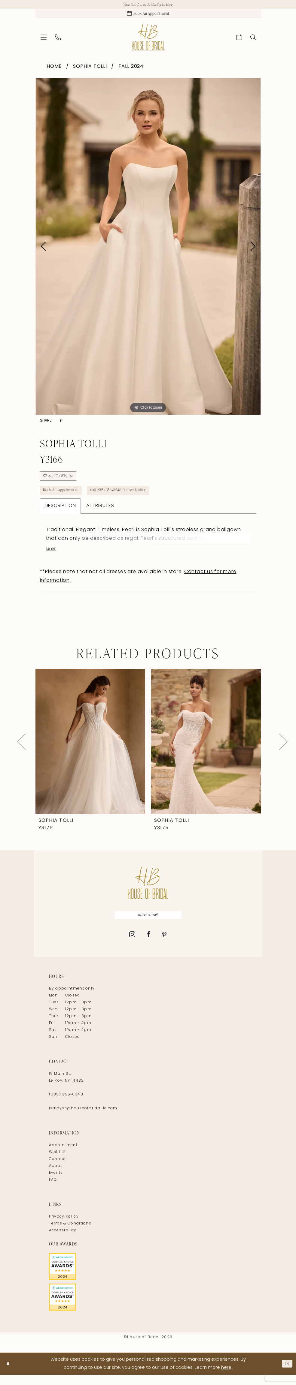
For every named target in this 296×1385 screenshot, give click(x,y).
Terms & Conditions (70, 1234)
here (226, 1378)
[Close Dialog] (9, 1373)
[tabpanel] (148, 249)
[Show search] (253, 40)
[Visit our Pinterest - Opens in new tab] (164, 945)
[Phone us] (58, 40)
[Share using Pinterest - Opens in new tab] (61, 423)
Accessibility (63, 1240)
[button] (43, 40)
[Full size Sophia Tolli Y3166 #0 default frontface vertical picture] (148, 249)
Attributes (100, 513)
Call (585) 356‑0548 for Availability (130, 497)
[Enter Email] (148, 924)
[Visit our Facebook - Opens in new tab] (148, 945)
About (55, 1176)
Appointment (63, 1155)
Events (56, 1183)
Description (60, 513)
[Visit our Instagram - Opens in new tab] (132, 945)
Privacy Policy (64, 1227)
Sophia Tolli (90, 69)
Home (54, 69)
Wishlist (57, 1162)
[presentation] (90, 750)
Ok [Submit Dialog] (286, 1374)
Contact (57, 1169)
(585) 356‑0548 (66, 1105)
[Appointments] (148, 15)
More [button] (52, 558)
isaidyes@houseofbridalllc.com (83, 1118)
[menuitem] (43, 40)
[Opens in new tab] (148, 1276)
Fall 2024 (131, 69)
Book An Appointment (64, 497)
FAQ (53, 1190)
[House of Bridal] (148, 39)
